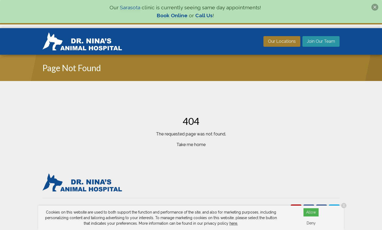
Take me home (191, 144)
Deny (311, 223)
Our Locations (282, 41)
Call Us (204, 15)
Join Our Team (321, 41)
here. (233, 223)
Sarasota (130, 8)
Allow (311, 212)
